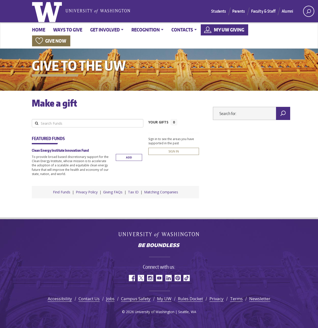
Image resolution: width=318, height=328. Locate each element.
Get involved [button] (105, 30)
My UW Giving (229, 30)
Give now (55, 41)
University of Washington (48, 11)
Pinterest (177, 278)
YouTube (159, 278)
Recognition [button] (145, 30)
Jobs (110, 298)
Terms (236, 298)
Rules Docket (190, 298)
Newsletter (259, 298)
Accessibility (60, 298)
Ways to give (67, 30)
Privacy (216, 298)
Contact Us (89, 298)
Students (218, 11)
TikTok (186, 278)
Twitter (140, 278)
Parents (238, 11)
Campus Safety (136, 298)
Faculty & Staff (263, 11)
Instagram (150, 278)
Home (38, 30)
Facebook (131, 278)
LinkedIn (168, 278)
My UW (164, 298)
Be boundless (159, 246)
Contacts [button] (182, 30)
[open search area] (308, 11)
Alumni (287, 11)
